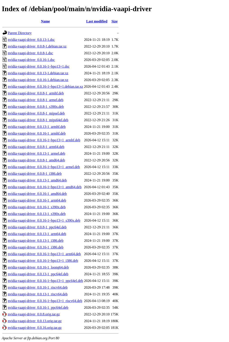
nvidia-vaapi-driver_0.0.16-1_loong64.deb (38, 267)
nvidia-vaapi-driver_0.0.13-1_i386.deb (35, 240)
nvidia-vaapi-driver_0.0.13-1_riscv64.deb (38, 294)
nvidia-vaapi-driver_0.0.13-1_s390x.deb (37, 214)
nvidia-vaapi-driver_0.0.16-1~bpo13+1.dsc (39, 66)
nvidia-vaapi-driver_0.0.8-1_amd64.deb (36, 160)
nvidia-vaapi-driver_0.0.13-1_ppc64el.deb (38, 274)
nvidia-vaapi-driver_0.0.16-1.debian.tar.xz (38, 80)
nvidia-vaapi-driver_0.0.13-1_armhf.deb (37, 127)
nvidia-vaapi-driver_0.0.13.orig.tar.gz (34, 321)
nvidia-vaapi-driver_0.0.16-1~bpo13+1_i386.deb (43, 261)
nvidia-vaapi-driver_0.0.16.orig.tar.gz (34, 327)
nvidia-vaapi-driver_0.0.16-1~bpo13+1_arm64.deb (44, 254)
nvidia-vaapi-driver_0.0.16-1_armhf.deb (37, 133)
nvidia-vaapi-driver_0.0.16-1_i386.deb (35, 247)
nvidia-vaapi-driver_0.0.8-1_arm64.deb (36, 147)
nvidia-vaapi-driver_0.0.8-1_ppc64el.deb (37, 227)
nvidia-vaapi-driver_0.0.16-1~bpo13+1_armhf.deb (44, 140)
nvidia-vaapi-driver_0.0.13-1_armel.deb (36, 153)
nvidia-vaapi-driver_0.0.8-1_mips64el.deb (38, 120)
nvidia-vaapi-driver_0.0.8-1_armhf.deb (36, 93)
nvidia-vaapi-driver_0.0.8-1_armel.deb (35, 100)
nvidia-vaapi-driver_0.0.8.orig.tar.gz (34, 314)
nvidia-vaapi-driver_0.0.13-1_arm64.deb (37, 234)
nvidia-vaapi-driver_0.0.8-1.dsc (30, 53)
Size (114, 21)
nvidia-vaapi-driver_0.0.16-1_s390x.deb (37, 207)
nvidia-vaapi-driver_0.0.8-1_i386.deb (34, 173)
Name (45, 21)
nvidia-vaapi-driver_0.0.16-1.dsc (31, 60)
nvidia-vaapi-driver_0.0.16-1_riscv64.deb (38, 287)
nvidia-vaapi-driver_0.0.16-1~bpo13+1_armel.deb (44, 167)
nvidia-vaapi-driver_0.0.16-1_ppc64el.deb (38, 307)
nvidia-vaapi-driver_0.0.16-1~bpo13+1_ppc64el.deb (45, 281)
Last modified (96, 21)
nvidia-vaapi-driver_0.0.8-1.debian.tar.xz (37, 46)
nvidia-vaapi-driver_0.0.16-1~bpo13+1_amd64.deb (44, 187)
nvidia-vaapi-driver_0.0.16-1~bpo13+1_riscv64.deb (45, 301)
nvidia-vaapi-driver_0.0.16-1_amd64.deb (37, 194)
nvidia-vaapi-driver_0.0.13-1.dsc (31, 40)
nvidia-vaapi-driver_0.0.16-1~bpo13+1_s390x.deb (44, 220)
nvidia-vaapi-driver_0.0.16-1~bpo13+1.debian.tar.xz (45, 86)
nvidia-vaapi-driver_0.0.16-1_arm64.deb (37, 200)
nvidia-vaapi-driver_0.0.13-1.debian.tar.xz (38, 73)
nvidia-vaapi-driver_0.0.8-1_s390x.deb (36, 106)
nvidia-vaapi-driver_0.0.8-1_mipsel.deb (36, 113)
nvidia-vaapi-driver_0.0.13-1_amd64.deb (37, 180)
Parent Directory (20, 33)
